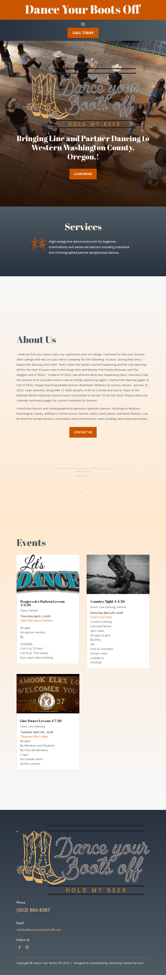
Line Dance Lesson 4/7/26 (41, 720)
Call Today (83, 32)
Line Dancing (36, 726)
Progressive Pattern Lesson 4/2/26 (42, 603)
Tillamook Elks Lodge (34, 736)
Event (94, 607)
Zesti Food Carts (101, 617)
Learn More (83, 174)
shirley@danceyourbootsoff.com (39, 929)
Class (23, 610)
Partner (33, 610)
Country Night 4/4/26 (107, 601)
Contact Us (83, 432)
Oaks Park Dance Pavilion (36, 620)
